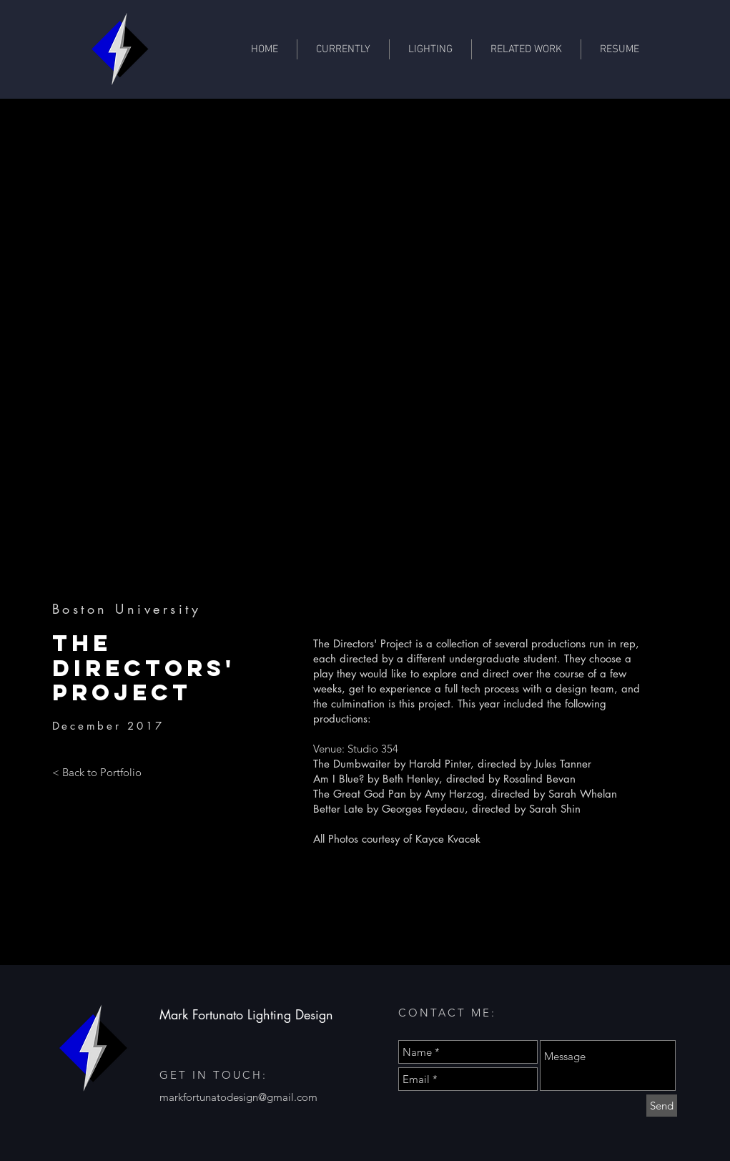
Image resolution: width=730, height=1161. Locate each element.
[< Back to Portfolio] (97, 772)
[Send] (661, 1105)
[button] (526, 49)
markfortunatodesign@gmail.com (238, 1097)
